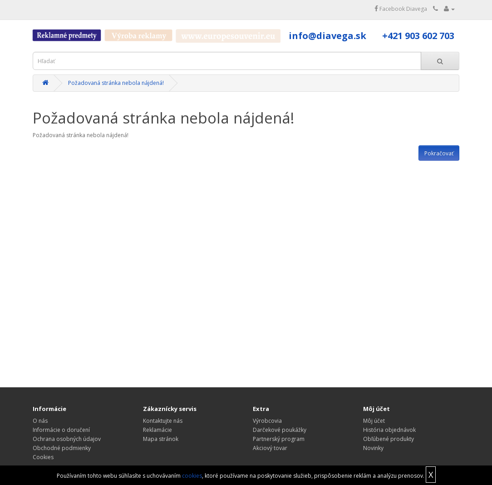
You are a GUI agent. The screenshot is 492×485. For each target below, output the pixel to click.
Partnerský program (279, 439)
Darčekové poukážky (279, 430)
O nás (40, 421)
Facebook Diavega (400, 9)
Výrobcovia (267, 421)
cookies (192, 476)
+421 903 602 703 (418, 36)
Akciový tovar (270, 448)
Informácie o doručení (61, 430)
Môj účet (374, 421)
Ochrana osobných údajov (67, 439)
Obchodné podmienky (62, 448)
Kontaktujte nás (162, 421)
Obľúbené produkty (388, 439)
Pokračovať (438, 153)
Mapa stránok (160, 439)
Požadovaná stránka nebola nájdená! (116, 83)
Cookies (43, 457)
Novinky (373, 448)
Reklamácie (157, 430)
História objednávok (389, 430)
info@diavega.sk (327, 36)
